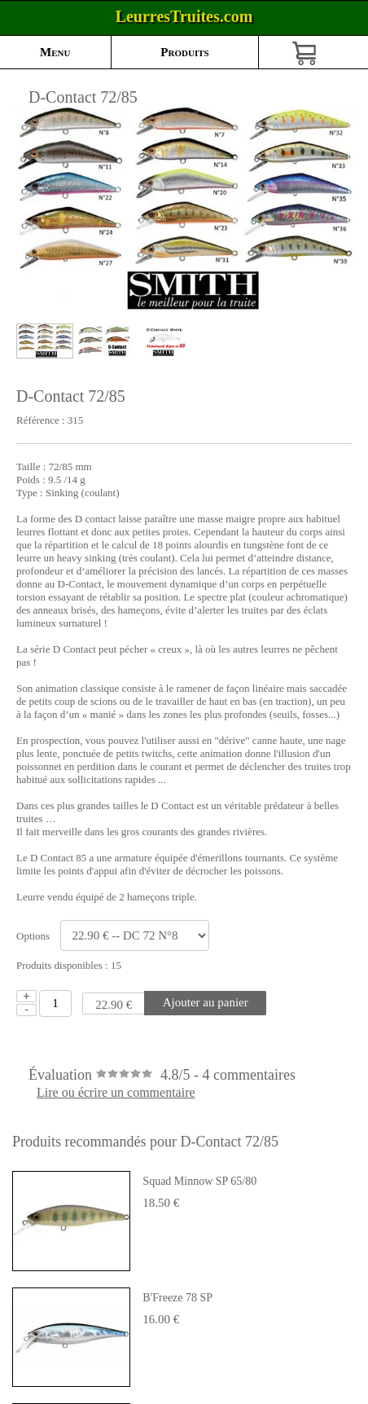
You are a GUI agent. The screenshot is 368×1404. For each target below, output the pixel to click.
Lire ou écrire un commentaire (116, 1092)
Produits (184, 52)
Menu (55, 52)
